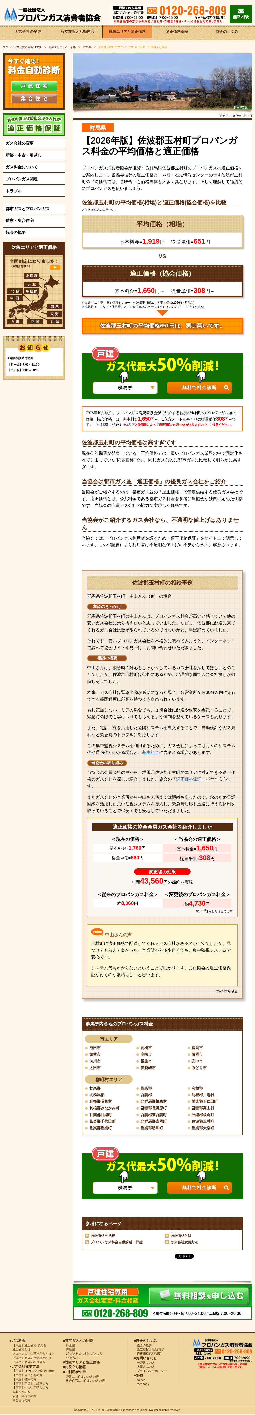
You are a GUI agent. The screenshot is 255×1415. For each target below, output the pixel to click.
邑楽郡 (147, 1088)
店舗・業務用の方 (22, 1396)
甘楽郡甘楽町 (101, 1115)
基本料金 (150, 752)
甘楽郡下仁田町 (206, 1102)
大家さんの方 (19, 1392)
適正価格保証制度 (147, 1354)
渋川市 (95, 1061)
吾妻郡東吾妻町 (155, 1115)
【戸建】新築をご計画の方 (28, 1384)
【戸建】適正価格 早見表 (27, 1346)
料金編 (69, 1346)
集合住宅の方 (19, 1401)
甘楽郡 (95, 1088)
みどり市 (200, 1068)
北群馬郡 (97, 1095)
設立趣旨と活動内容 (78, 33)
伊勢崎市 (149, 1068)
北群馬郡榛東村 (155, 1102)
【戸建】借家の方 (22, 1380)
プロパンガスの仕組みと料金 (30, 1358)
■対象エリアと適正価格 (81, 1363)
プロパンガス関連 (22, 179)
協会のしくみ (227, 33)
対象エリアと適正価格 (127, 33)
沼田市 (95, 1048)
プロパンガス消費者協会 (105, 1410)
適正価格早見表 (102, 1236)
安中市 (198, 1061)
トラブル (14, 191)
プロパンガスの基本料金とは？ (31, 1354)
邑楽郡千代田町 (103, 1122)
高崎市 (147, 1054)
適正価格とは (180, 1236)
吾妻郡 (147, 1095)
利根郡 (198, 1088)
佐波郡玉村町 (204, 1122)
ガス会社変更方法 (184, 1243)
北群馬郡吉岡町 (155, 1122)
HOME (22, 47)
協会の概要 (16, 232)
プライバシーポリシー (150, 1371)
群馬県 (87, 47)
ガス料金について (22, 167)
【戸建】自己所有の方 (25, 1375)
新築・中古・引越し (24, 155)
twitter (139, 1380)
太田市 (95, 1068)
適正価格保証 (177, 33)
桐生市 (147, 1061)
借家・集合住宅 (20, 220)
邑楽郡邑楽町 (101, 1128)
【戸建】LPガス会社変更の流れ (32, 1371)
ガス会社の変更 (28, 33)
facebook (141, 1384)
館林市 (95, 1054)
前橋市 (147, 1048)
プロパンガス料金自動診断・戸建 (116, 1243)
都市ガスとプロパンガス (28, 209)
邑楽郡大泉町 (204, 1128)
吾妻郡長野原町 (155, 1108)
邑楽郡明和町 (153, 1128)
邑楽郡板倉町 (204, 1115)
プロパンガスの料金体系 (27, 1362)
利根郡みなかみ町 (105, 1108)
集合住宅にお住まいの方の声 (84, 1381)
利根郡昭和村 (101, 1102)
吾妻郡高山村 (204, 1108)
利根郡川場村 (204, 1095)
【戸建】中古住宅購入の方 (28, 1388)
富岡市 (198, 1048)
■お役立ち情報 (74, 1367)
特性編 (69, 1350)
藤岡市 (198, 1054)
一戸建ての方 (146, 1363)
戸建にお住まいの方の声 (81, 1377)
